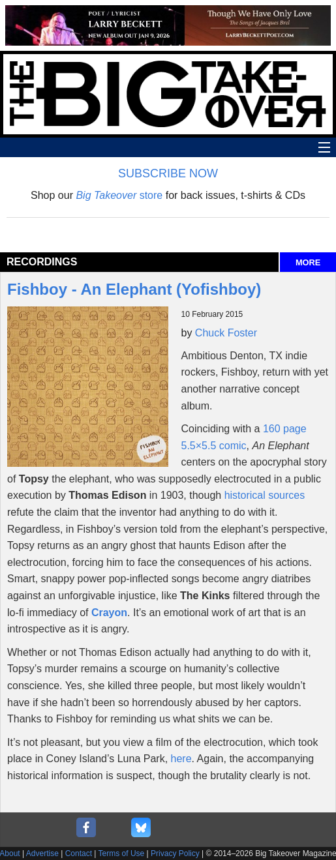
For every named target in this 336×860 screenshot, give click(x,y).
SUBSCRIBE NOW (168, 173)
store (119, 195)
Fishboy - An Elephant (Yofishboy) (134, 289)
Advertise (42, 853)
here (181, 758)
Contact (78, 853)
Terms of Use (122, 853)
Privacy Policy (175, 853)
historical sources (264, 495)
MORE (308, 262)
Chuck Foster (226, 332)
